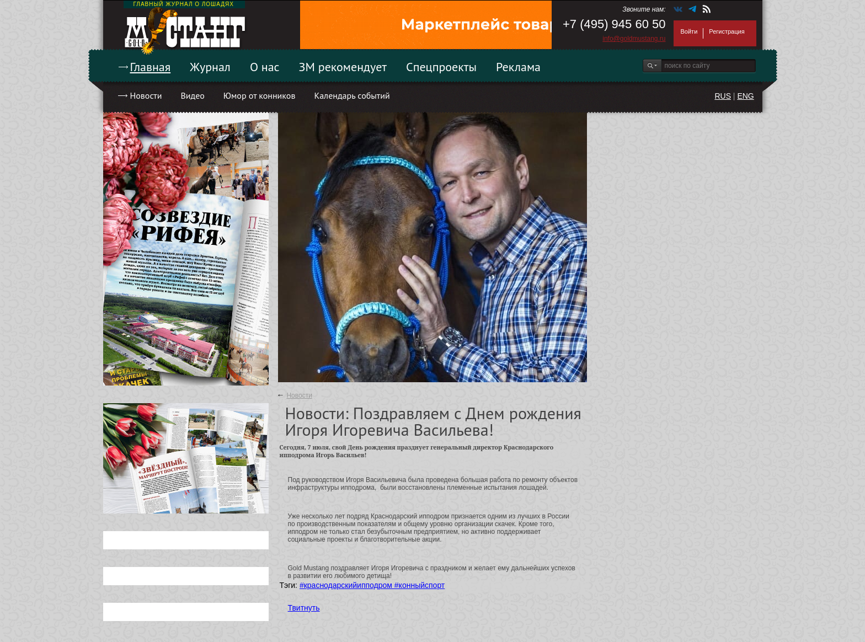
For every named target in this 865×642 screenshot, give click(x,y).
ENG (745, 96)
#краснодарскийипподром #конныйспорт (372, 585)
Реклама (518, 66)
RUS (722, 96)
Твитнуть (304, 607)
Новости (146, 95)
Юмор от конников (259, 95)
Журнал (210, 66)
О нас (265, 66)
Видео (192, 95)
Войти (689, 31)
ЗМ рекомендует (343, 66)
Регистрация (726, 31)
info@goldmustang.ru (633, 38)
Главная (150, 66)
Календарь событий (351, 95)
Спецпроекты (441, 66)
